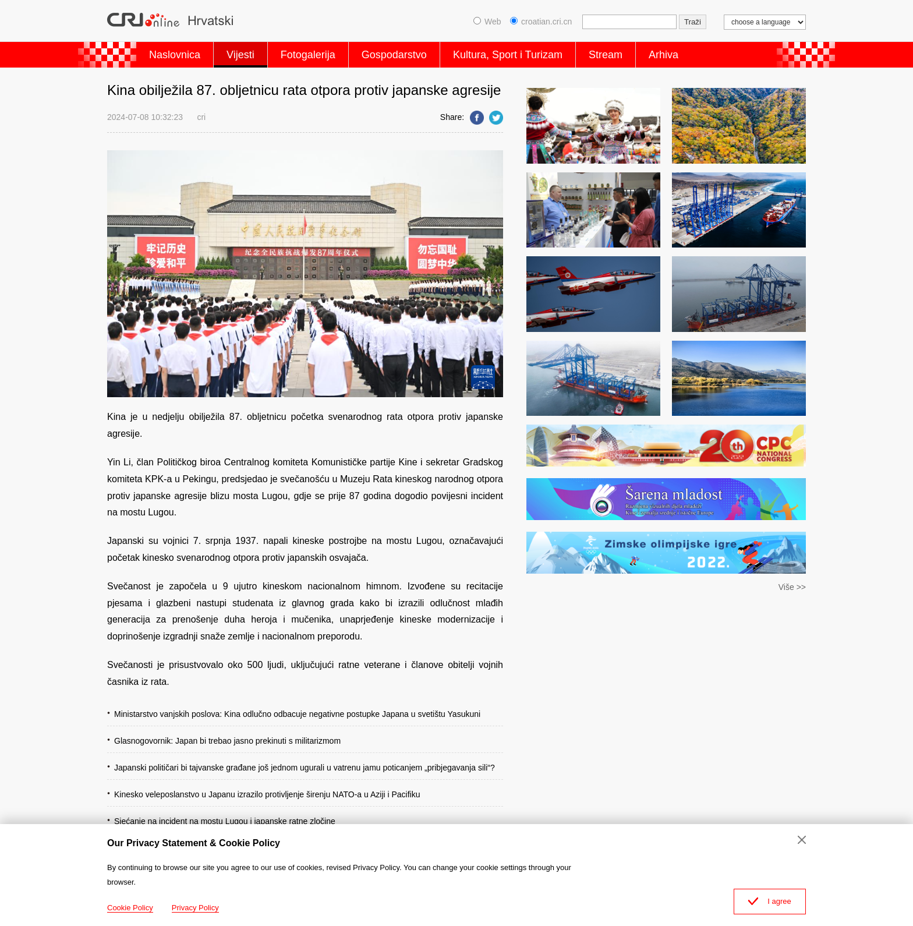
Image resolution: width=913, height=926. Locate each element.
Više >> (792, 587)
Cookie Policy (130, 907)
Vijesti (240, 55)
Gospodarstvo (394, 55)
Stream (605, 55)
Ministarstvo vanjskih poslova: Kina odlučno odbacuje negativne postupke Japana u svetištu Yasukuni (297, 714)
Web (487, 21)
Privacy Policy (195, 907)
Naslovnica (174, 55)
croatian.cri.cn (541, 21)
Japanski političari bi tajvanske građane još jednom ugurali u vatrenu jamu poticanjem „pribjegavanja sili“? (304, 767)
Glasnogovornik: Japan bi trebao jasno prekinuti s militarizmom (227, 740)
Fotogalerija (308, 55)
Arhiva (663, 55)
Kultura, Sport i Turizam (507, 55)
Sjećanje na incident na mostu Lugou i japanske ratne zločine (224, 821)
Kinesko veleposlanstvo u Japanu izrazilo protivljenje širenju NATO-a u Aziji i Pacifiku (267, 794)
